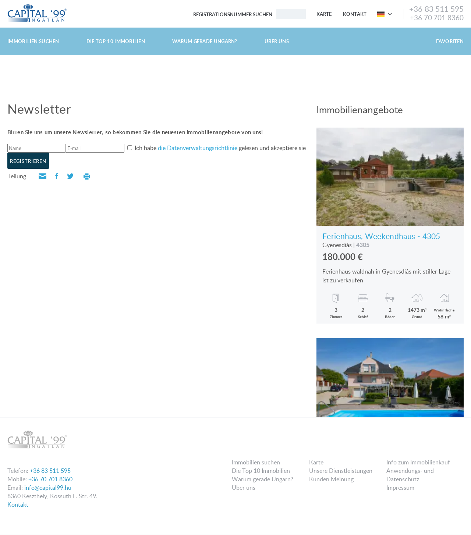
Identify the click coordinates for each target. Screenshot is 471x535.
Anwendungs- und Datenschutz (410, 475)
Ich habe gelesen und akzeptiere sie (219, 148)
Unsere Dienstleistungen (340, 471)
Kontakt (354, 14)
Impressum (400, 488)
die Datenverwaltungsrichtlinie (197, 148)
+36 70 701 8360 (437, 17)
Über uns (277, 41)
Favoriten (450, 41)
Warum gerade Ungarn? (204, 41)
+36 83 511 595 (436, 9)
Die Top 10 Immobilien (115, 41)
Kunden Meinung (331, 479)
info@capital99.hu (47, 488)
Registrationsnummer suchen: (233, 14)
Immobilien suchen (33, 41)
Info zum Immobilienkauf (418, 462)
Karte (324, 14)
